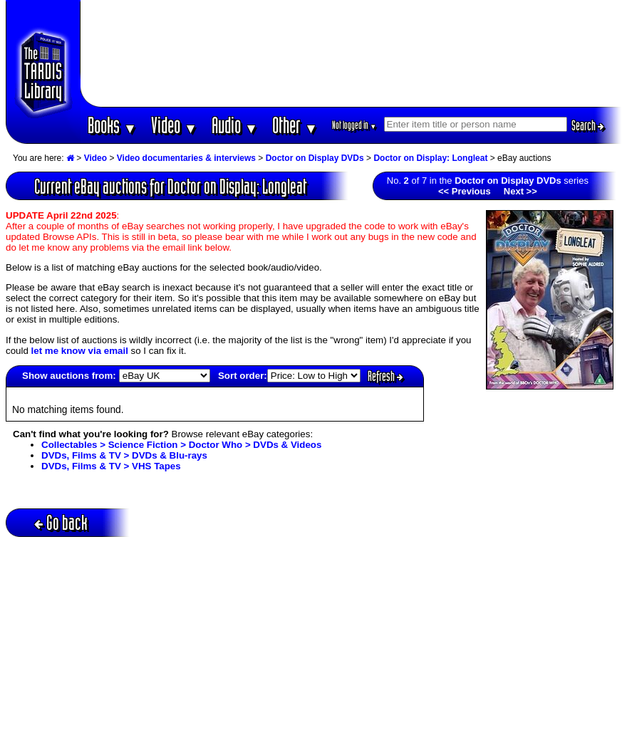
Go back (61, 522)
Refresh (385, 376)
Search (587, 125)
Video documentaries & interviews (186, 158)
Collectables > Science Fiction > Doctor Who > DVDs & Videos (181, 444)
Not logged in (354, 125)
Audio (235, 125)
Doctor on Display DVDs (315, 158)
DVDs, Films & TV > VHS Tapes (111, 466)
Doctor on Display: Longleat (430, 158)
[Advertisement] (351, 53)
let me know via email (79, 350)
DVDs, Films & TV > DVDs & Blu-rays (124, 455)
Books (112, 125)
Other (295, 125)
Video (174, 125)
